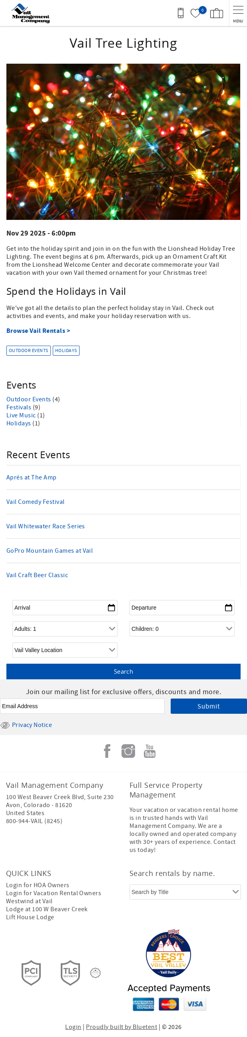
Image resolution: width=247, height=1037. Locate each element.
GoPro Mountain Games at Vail (49, 551)
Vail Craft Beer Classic (37, 575)
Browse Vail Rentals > (39, 330)
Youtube (149, 751)
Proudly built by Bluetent (121, 1027)
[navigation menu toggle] (238, 13)
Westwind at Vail (29, 901)
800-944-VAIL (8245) (34, 821)
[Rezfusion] (95, 973)
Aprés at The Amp (31, 477)
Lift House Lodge (30, 917)
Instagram (128, 751)
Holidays (66, 351)
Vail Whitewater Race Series (45, 526)
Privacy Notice (26, 725)
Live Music (21, 415)
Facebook (107, 751)
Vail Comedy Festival (35, 502)
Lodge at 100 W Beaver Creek (47, 909)
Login (73, 1027)
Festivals (19, 407)
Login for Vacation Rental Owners (53, 893)
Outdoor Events (28, 351)
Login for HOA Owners (38, 885)
